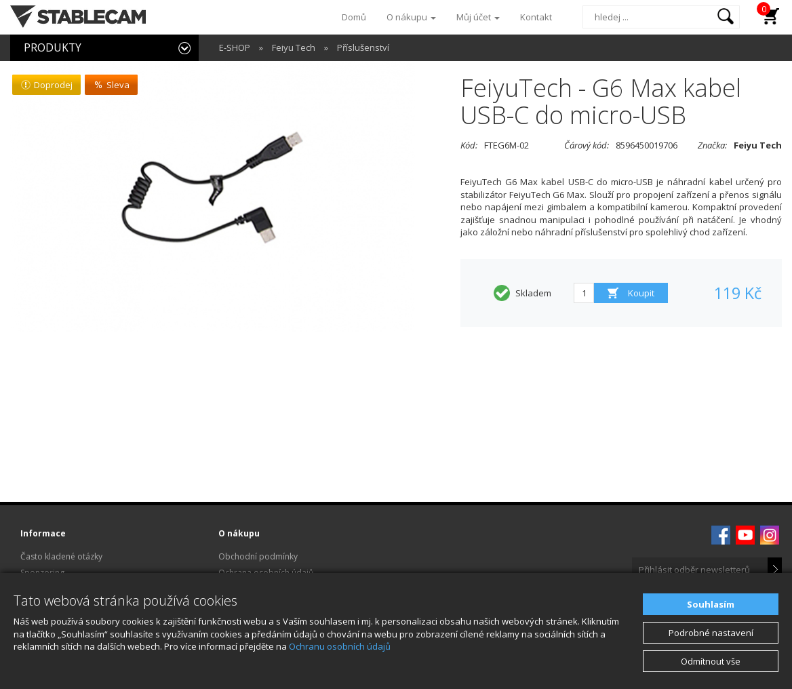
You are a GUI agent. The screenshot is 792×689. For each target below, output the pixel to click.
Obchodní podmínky (258, 556)
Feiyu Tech (293, 47)
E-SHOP (234, 47)
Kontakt (536, 17)
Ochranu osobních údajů (340, 646)
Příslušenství (363, 47)
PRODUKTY (52, 47)
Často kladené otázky (61, 556)
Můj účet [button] (478, 17)
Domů (354, 17)
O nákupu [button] (411, 17)
